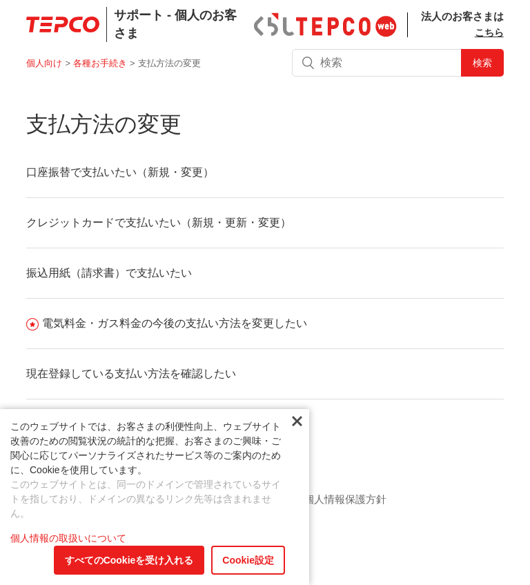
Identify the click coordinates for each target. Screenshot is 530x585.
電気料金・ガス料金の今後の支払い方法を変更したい (174, 323)
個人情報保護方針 (345, 499)
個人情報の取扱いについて (68, 538)
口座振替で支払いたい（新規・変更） (120, 172)
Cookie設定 (248, 560)
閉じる (297, 421)
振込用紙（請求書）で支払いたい (109, 273)
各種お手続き (100, 63)
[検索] (398, 63)
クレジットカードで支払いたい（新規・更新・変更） (158, 222)
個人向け (44, 63)
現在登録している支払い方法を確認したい (131, 373)
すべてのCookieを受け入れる (129, 560)
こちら (489, 32)
